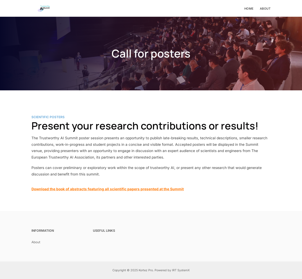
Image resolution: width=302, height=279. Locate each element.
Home (249, 8)
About (265, 8)
